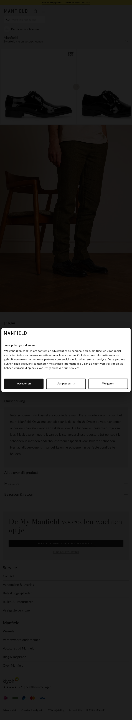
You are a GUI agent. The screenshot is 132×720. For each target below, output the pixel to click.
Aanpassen (66, 383)
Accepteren (24, 383)
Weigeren (108, 383)
